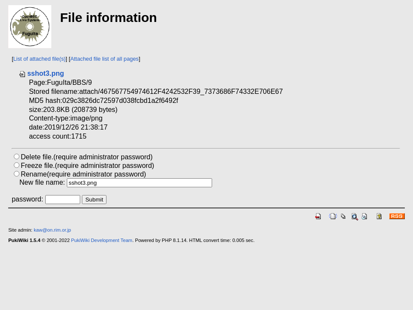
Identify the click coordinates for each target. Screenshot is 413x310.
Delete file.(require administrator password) (87, 157)
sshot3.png (41, 73)
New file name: (42, 182)
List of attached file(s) (39, 59)
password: (27, 199)
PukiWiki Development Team (101, 240)
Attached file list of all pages (104, 59)
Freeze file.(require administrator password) (87, 165)
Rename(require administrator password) (83, 174)
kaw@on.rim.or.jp (52, 229)
